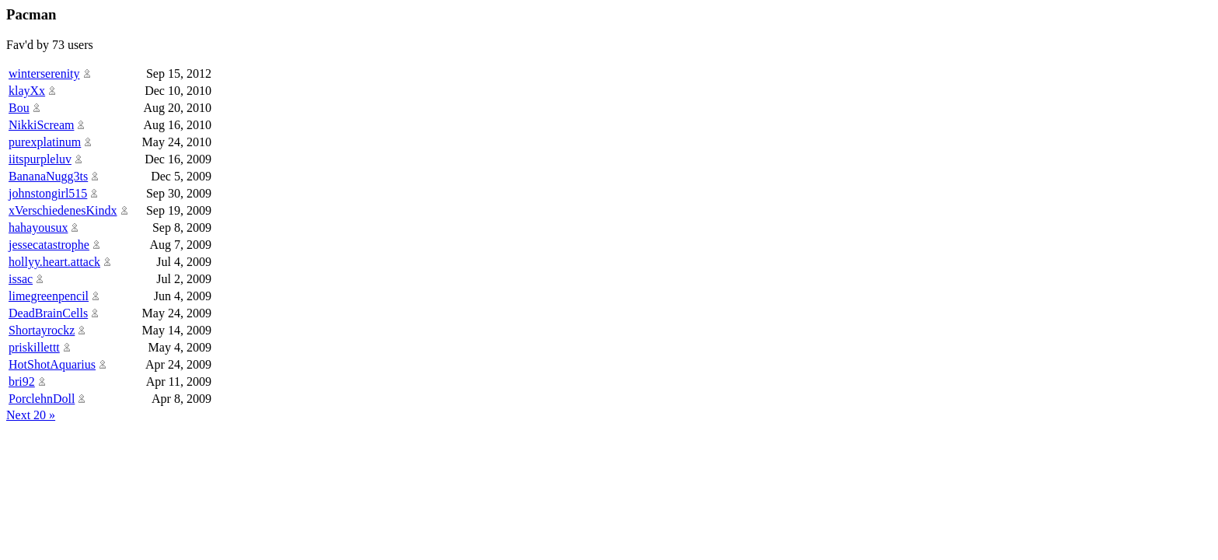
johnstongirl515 (48, 193)
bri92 (22, 381)
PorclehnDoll (42, 398)
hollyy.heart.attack (54, 261)
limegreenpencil (49, 296)
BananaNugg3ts (48, 176)
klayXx (27, 90)
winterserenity (44, 73)
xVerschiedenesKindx (63, 210)
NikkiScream (41, 124)
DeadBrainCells (48, 313)
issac (21, 278)
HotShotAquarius (52, 364)
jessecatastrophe (49, 244)
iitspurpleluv (40, 159)
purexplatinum (45, 142)
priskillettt (34, 347)
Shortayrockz (42, 330)
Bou (19, 107)
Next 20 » (30, 415)
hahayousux (38, 227)
